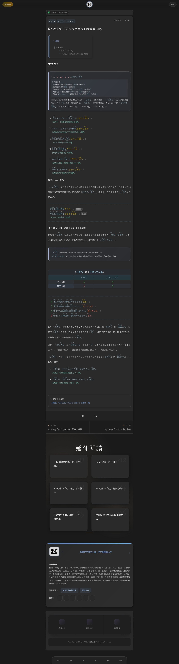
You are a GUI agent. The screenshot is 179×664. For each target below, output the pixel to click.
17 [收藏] (96, 416)
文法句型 (59, 47)
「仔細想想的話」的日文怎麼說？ (67, 464)
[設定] (120, 660)
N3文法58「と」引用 (106, 462)
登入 (172, 4)
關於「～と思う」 (67, 50)
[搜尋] (71, 660)
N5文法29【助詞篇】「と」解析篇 (68, 517)
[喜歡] (83, 660)
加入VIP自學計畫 (69, 590)
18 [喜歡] (83, 416)
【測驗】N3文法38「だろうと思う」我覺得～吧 (70, 402)
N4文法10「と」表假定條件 (110, 488)
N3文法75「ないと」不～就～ (68, 490)
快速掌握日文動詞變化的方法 (109, 517)
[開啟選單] (58, 660)
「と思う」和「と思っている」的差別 (74, 54)
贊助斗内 (85, 590)
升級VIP (8, 4)
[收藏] (96, 660)
